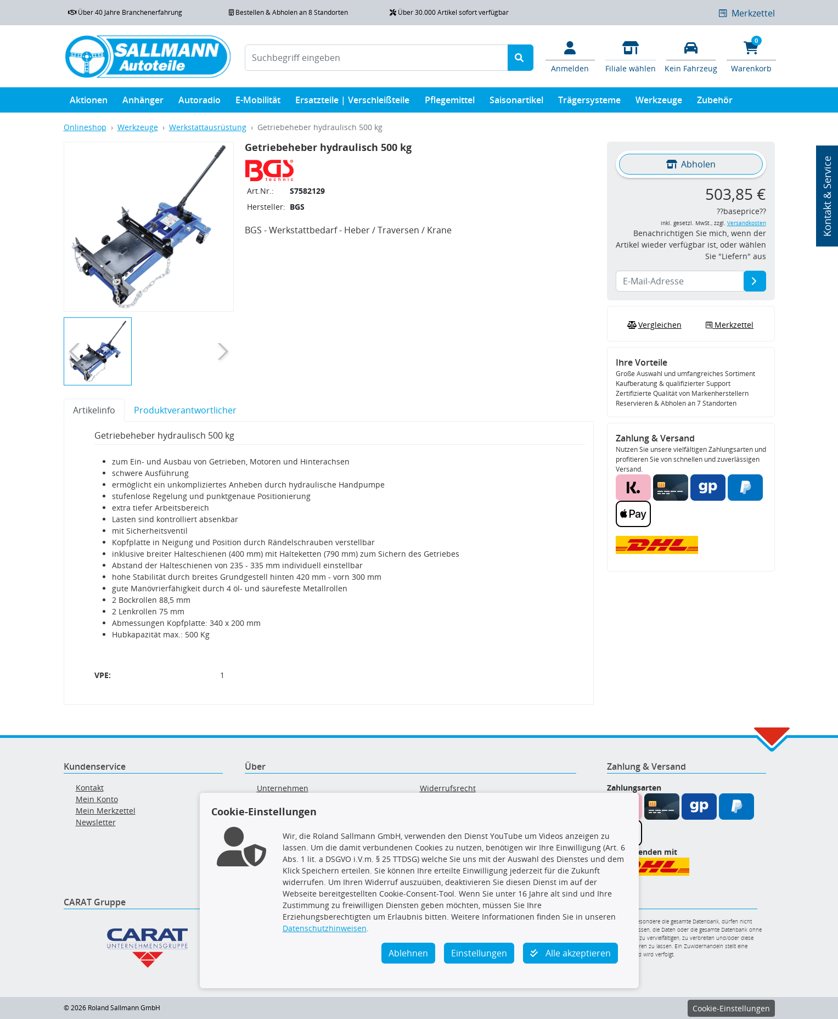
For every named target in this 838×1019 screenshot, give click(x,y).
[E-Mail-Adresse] (755, 281)
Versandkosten (746, 223)
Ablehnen (408, 953)
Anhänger (143, 102)
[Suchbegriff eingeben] (376, 57)
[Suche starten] (520, 57)
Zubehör (715, 102)
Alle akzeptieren (570, 953)
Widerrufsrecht (448, 788)
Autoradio (199, 102)
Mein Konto (97, 799)
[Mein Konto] (570, 56)
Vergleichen (653, 325)
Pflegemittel (450, 102)
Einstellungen (479, 953)
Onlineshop (85, 127)
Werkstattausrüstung (207, 127)
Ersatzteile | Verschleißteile (352, 102)
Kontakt (90, 787)
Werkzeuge (658, 102)
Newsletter (96, 822)
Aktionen (89, 102)
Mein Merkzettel (106, 810)
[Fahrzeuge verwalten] (691, 56)
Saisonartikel (516, 102)
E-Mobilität (257, 102)
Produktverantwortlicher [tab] (185, 410)
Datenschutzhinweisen (325, 928)
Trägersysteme (589, 102)
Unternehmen (282, 788)
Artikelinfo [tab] (94, 410)
